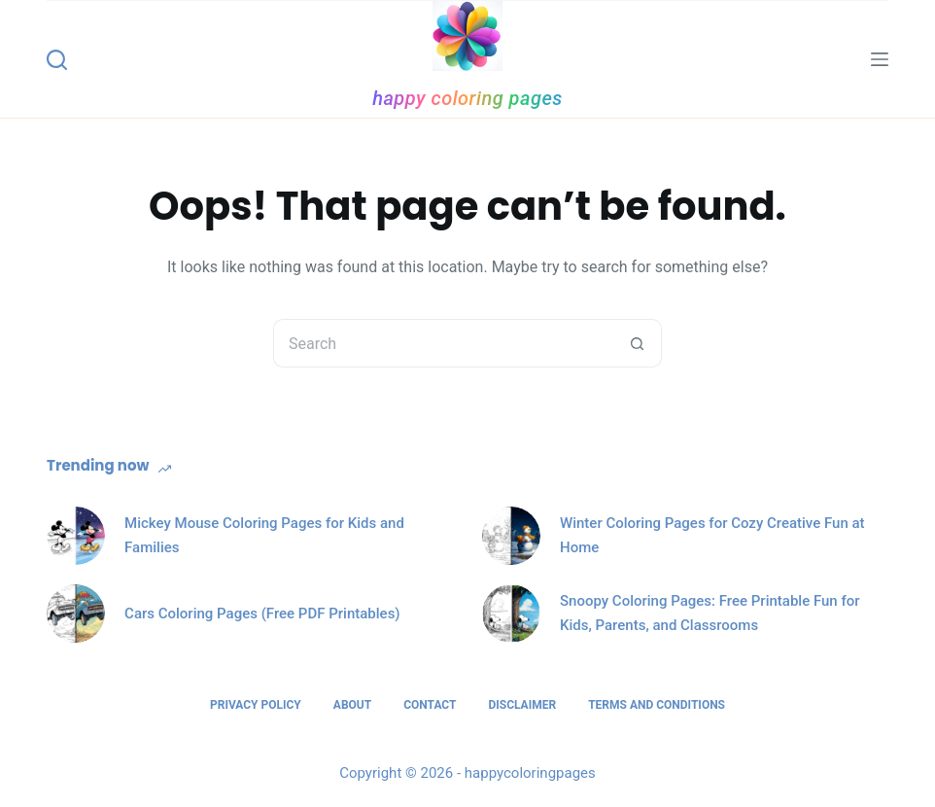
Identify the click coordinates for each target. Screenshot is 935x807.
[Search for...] (443, 343)
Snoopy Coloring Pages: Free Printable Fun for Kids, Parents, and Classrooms (710, 613)
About (352, 705)
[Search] (57, 60)
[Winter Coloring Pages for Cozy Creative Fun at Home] (511, 536)
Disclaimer (522, 705)
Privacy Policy (255, 705)
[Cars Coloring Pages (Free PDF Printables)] (76, 613)
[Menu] (879, 59)
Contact (429, 705)
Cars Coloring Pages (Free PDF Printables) (262, 613)
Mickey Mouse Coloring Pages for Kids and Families (264, 535)
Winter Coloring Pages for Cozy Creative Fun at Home (712, 535)
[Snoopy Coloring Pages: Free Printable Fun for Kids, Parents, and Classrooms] (511, 613)
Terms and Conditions (656, 705)
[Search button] (637, 343)
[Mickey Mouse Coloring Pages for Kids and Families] (76, 536)
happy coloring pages (467, 98)
